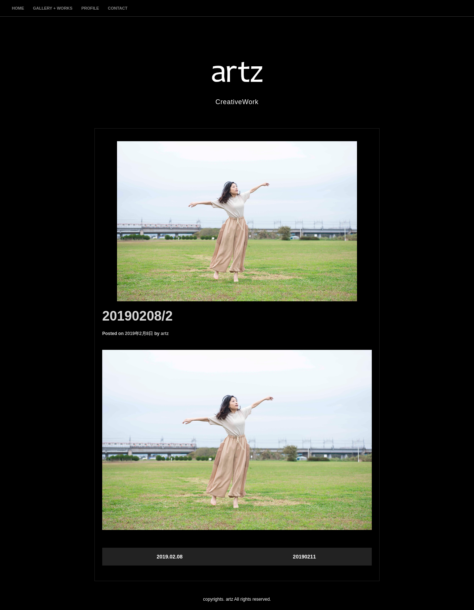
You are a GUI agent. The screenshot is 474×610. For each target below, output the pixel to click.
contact (117, 8)
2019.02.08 (170, 557)
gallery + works (53, 8)
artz (164, 333)
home (18, 8)
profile (90, 8)
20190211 (304, 557)
